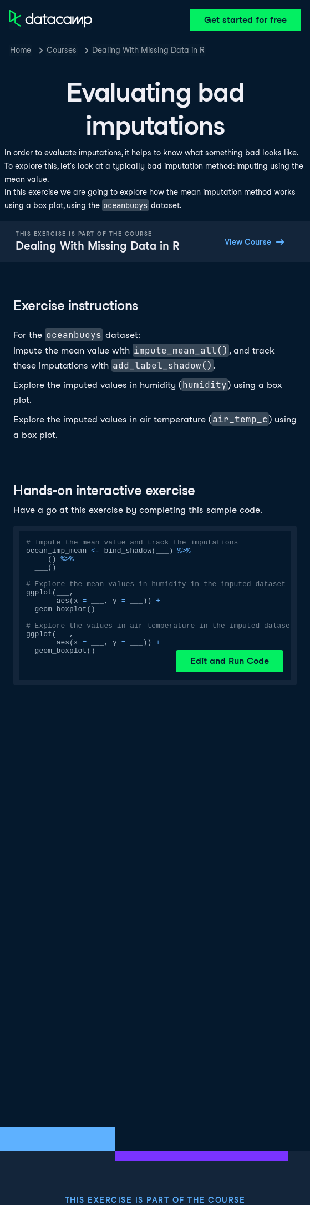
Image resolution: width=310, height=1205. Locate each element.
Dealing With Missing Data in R (148, 50)
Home (20, 50)
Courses (62, 50)
